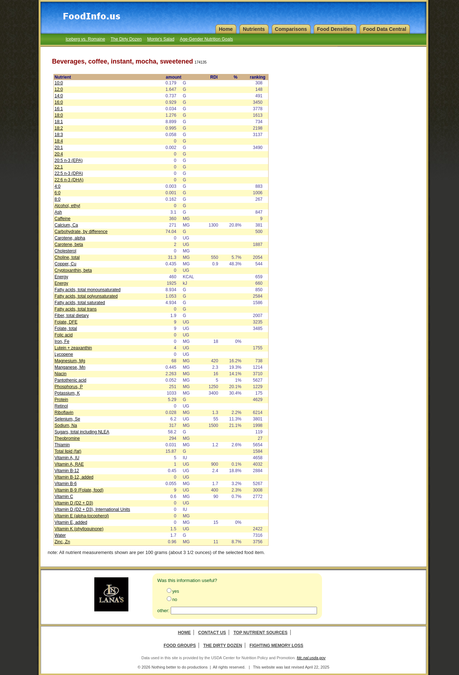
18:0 (59, 115)
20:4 (59, 154)
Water (60, 535)
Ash (58, 212)
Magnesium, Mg (70, 360)
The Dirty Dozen (126, 39)
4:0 (58, 186)
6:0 (58, 192)
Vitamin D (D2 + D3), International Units (92, 509)
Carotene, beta (69, 244)
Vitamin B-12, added (74, 477)
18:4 (59, 141)
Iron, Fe (62, 341)
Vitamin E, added (71, 522)
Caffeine (62, 218)
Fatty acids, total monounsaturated (87, 289)
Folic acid (64, 335)
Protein (61, 399)
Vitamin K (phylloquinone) (79, 528)
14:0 (59, 95)
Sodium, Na (66, 425)
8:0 (58, 199)
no (174, 599)
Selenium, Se (67, 419)
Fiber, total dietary (72, 315)
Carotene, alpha (70, 238)
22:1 (59, 166)
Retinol (61, 406)
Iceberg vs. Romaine (85, 39)
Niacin (60, 373)
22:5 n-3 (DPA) (69, 173)
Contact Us (212, 632)
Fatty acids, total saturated (80, 302)
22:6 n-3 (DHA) (69, 179)
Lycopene (64, 354)
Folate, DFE (66, 322)
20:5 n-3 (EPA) (68, 160)
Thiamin (62, 444)
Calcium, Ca (66, 225)
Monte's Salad (160, 39)
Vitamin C (64, 496)
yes (175, 591)
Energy (61, 276)
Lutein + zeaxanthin (73, 347)
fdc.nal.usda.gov (311, 658)
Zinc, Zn (62, 541)
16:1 (59, 108)
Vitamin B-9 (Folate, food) (79, 490)
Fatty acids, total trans (75, 309)
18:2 (59, 128)
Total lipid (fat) (68, 451)
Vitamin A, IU (67, 457)
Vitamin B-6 (66, 483)
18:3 (59, 134)
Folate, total (66, 328)
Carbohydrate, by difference (81, 231)
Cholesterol (65, 250)
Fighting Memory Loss (276, 645)
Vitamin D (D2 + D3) (74, 503)
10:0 (59, 82)
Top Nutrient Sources (260, 632)
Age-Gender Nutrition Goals (206, 39)
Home (184, 632)
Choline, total (67, 257)
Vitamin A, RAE (69, 464)
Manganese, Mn (70, 367)
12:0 (59, 89)
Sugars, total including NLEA (82, 431)
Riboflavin (64, 412)
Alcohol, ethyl (67, 205)
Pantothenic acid (70, 380)
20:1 (59, 147)
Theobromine (67, 438)
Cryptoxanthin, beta (73, 270)
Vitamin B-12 (67, 470)
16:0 (59, 102)
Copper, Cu (65, 263)
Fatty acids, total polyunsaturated (86, 296)
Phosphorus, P (69, 386)
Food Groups (180, 645)
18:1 (59, 121)
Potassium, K (67, 393)
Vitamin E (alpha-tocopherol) (82, 515)
